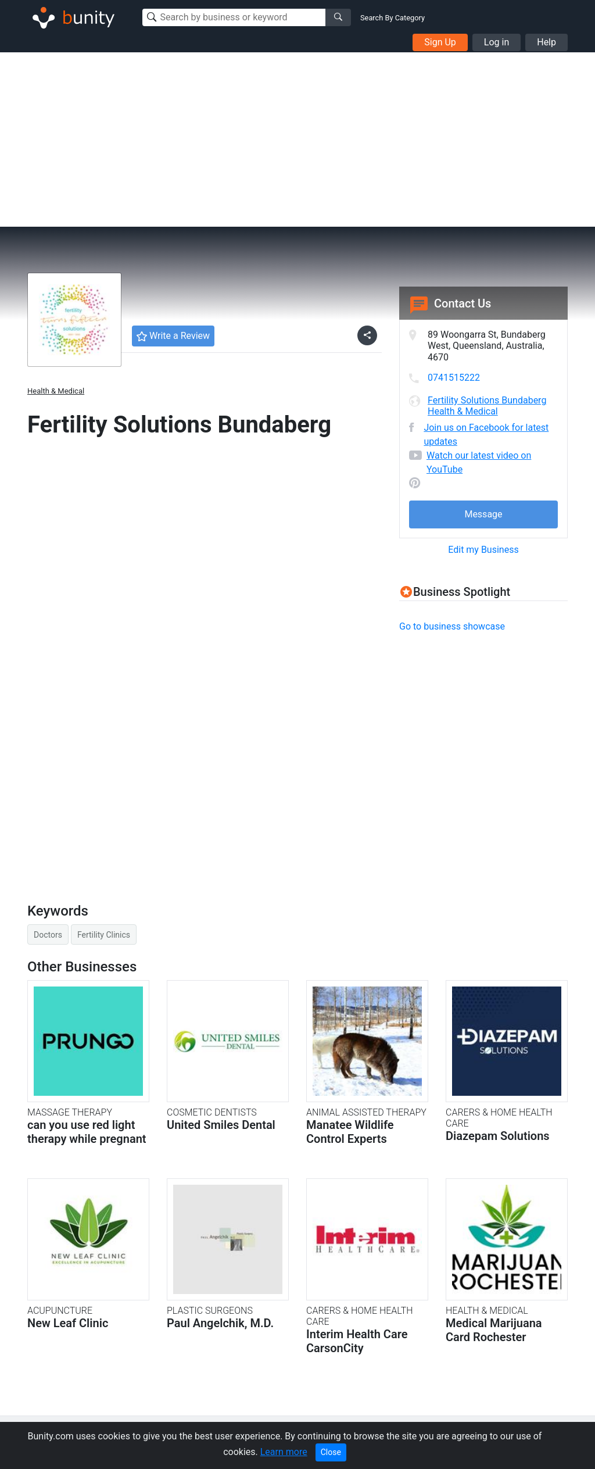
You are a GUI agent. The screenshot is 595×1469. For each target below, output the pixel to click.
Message (483, 514)
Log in (496, 42)
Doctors (48, 934)
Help (546, 42)
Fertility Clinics (103, 934)
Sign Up (440, 42)
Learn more (283, 1451)
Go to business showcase (452, 626)
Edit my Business (483, 549)
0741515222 (454, 377)
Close (331, 1452)
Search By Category (392, 17)
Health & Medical (55, 391)
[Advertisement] (297, 139)
